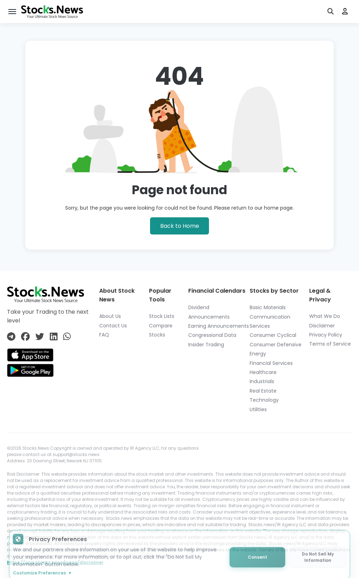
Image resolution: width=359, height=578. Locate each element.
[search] (331, 11)
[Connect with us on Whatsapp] (67, 336)
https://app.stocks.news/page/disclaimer (55, 562)
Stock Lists (161, 316)
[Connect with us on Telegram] (11, 336)
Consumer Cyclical (273, 335)
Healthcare (263, 372)
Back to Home (179, 226)
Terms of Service (330, 343)
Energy (258, 353)
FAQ (104, 334)
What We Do (324, 316)
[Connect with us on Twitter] (39, 336)
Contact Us (113, 325)
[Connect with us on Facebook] (25, 336)
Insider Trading (206, 344)
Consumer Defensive (276, 344)
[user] (344, 12)
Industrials (262, 381)
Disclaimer (322, 325)
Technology (264, 399)
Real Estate (263, 390)
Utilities (258, 409)
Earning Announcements (218, 325)
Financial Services (271, 363)
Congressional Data (212, 335)
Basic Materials (268, 307)
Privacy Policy (325, 334)
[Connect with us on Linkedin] (53, 336)
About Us (110, 316)
